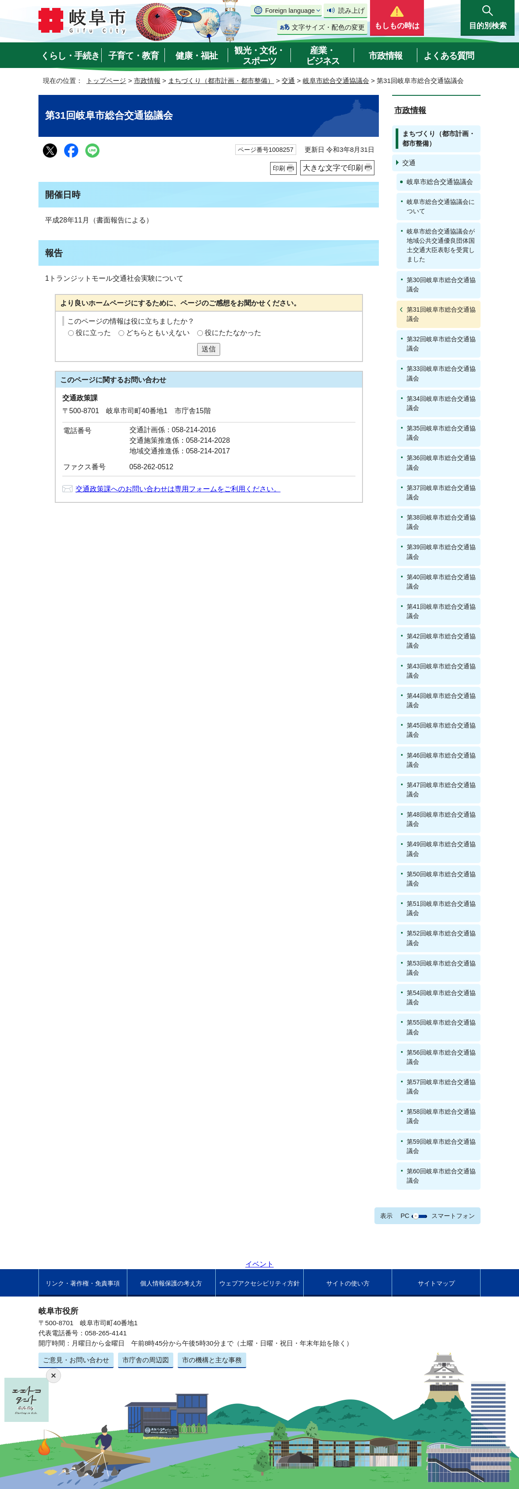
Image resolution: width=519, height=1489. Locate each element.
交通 (288, 80)
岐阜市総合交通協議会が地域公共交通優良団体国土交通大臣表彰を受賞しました (441, 245)
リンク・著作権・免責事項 (83, 1283)
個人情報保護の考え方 (171, 1283)
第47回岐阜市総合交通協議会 (441, 789)
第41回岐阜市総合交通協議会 (441, 611)
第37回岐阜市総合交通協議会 (441, 492)
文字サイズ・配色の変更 (328, 27)
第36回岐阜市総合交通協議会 (441, 462)
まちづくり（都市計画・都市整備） (221, 80)
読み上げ (351, 10)
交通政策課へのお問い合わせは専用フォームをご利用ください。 (178, 489)
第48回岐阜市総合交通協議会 (441, 819)
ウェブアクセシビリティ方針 (259, 1283)
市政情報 (385, 55)
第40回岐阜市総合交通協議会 (441, 581)
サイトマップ (436, 1283)
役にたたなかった (233, 332)
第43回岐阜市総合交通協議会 (441, 671)
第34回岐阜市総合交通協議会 (441, 403)
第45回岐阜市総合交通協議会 (441, 730)
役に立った (93, 332)
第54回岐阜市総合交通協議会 (441, 997)
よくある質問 (449, 55)
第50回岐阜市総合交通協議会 (441, 879)
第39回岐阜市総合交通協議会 (441, 551)
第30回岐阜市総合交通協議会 (441, 284)
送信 (209, 349)
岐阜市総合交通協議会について (441, 206)
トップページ (106, 80)
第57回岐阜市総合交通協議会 (441, 1086)
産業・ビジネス (323, 55)
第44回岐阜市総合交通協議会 (441, 700)
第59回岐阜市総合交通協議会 (441, 1146)
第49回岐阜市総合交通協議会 (441, 849)
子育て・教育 (133, 55)
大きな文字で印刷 (333, 167)
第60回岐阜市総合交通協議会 (441, 1176)
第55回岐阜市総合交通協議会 (441, 1027)
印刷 (279, 168)
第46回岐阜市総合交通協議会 (441, 760)
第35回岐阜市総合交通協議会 (441, 433)
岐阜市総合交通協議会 (336, 80)
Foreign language (290, 10)
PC (405, 1215)
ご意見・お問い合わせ (76, 1360)
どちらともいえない (158, 332)
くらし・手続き (70, 55)
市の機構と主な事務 (212, 1360)
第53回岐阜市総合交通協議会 (441, 968)
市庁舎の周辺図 (145, 1360)
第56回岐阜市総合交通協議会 (441, 1057)
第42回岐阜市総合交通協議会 (441, 641)
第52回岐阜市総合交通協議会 (441, 938)
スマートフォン (453, 1215)
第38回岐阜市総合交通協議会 (441, 522)
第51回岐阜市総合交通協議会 (441, 908)
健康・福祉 (197, 55)
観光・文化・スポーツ (259, 55)
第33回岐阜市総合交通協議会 (441, 373)
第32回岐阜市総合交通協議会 (441, 343)
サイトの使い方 (348, 1283)
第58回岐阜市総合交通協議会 (441, 1116)
